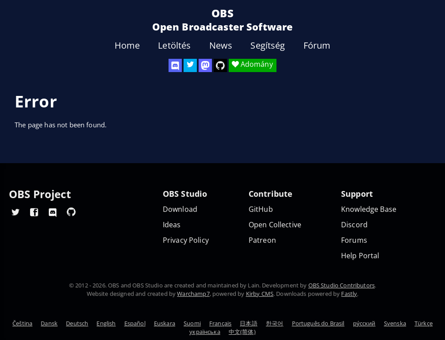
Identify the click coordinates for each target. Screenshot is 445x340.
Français (220, 323)
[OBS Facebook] (34, 211)
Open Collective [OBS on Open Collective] (275, 225)
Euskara (164, 323)
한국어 (274, 323)
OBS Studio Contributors (341, 285)
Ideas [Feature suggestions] (172, 225)
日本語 (248, 323)
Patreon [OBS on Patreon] (262, 240)
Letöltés (174, 45)
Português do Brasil (318, 323)
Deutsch (77, 323)
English (105, 323)
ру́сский (364, 323)
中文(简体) (242, 332)
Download (180, 209)
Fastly (349, 294)
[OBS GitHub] (71, 211)
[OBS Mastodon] (205, 65)
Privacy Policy (186, 240)
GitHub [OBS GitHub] (261, 209)
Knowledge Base (368, 209)
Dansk (49, 323)
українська (204, 332)
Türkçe (423, 323)
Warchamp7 (193, 294)
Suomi (192, 323)
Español (135, 323)
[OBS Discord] (175, 65)
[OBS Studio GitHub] (220, 65)
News (221, 45)
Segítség (267, 45)
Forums (354, 240)
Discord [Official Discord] (354, 225)
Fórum (317, 45)
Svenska (395, 323)
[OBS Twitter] (190, 65)
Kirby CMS (259, 294)
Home (127, 45)
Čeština (22, 323)
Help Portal (360, 256)
